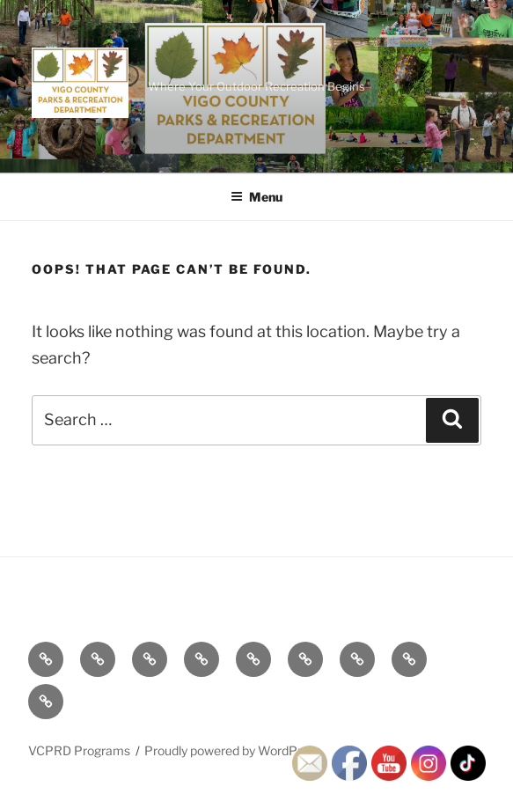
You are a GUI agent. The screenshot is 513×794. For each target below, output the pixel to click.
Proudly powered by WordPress (232, 750)
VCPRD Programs (79, 750)
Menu (256, 196)
